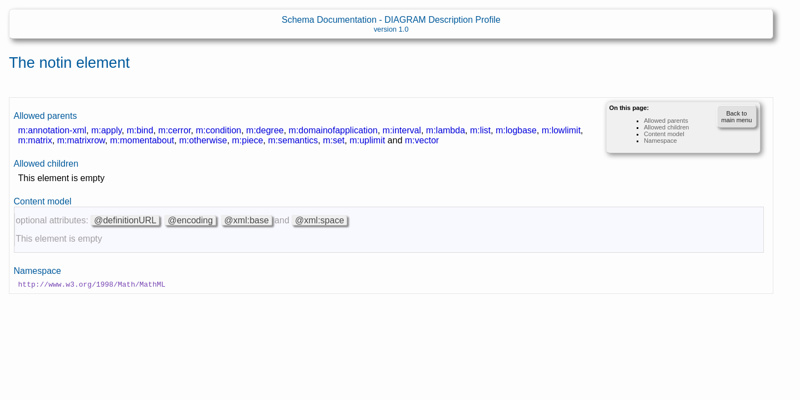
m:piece (247, 140)
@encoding (190, 220)
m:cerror (174, 130)
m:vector (422, 140)
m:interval (402, 130)
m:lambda (445, 130)
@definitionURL (125, 220)
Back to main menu (736, 116)
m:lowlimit (561, 130)
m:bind (140, 130)
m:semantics (293, 140)
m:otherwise (203, 140)
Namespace (660, 140)
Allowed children (666, 127)
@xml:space (319, 220)
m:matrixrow (81, 140)
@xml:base (246, 220)
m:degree (265, 130)
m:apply (106, 130)
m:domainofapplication (333, 130)
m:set (333, 140)
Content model (664, 134)
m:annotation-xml (52, 130)
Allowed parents (666, 120)
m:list (480, 130)
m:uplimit (367, 140)
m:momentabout (142, 140)
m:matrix (35, 140)
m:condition (218, 130)
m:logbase (516, 130)
